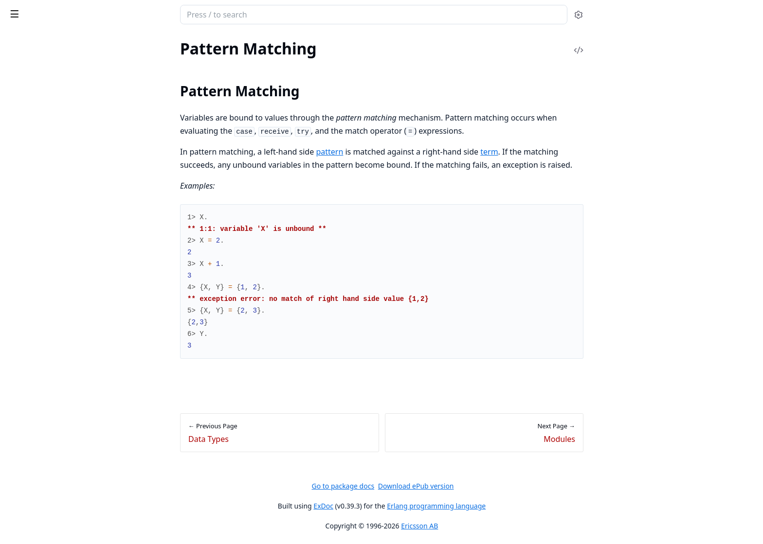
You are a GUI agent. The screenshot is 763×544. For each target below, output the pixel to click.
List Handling (29, 391)
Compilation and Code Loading (58, 291)
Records (20, 225)
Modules (21, 120)
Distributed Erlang (38, 278)
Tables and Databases (43, 417)
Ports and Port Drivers (44, 304)
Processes (23, 265)
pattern (402, 151)
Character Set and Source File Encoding (69, 60)
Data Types (25, 73)
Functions (23, 147)
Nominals (23, 186)
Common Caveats (37, 351)
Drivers (19, 443)
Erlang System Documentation (72, 15)
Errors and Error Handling (50, 239)
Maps (16, 378)
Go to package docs (415, 486)
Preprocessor (29, 212)
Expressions (27, 199)
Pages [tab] (17, 51)
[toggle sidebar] (133, 13)
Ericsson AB (492, 525)
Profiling (21, 483)
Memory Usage (32, 456)
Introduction (28, 338)
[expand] (136, 62)
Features (21, 252)
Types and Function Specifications (63, 160)
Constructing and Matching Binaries (67, 364)
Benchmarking (31, 496)
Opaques (22, 173)
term (562, 151)
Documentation (33, 134)
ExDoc (396, 505)
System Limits (30, 469)
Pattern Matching (36, 86)
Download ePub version (489, 486)
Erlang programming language (509, 505)
